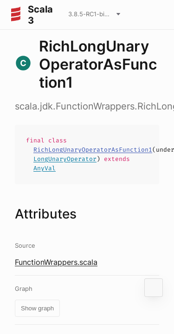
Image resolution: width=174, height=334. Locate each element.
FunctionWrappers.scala (56, 262)
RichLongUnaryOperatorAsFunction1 (92, 150)
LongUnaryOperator (65, 159)
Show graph (37, 308)
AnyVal (44, 168)
